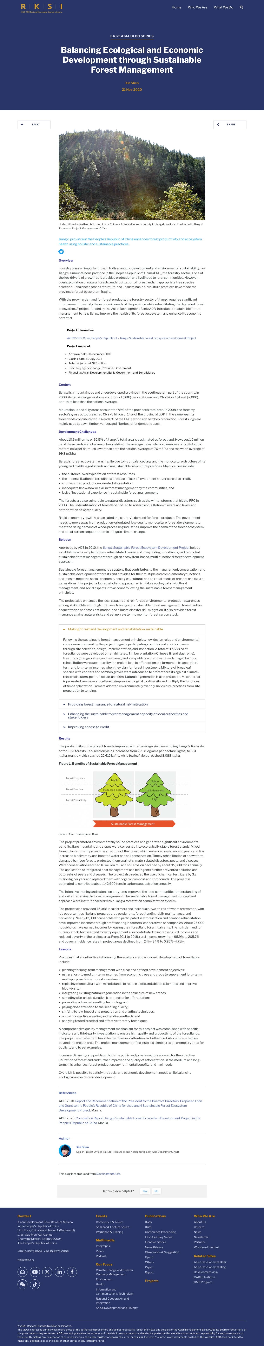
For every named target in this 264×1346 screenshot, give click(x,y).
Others (149, 1262)
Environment (104, 1279)
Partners (199, 1242)
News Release (154, 1247)
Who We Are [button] (197, 7)
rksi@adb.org (26, 1259)
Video (100, 1251)
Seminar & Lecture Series (112, 1227)
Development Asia (108, 1173)
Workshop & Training (109, 1232)
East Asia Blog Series (158, 1237)
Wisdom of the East (206, 1247)
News (197, 1232)
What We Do (223, 7)
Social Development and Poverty (117, 1307)
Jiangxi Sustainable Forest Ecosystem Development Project (146, 548)
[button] (132, 629)
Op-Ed (149, 1257)
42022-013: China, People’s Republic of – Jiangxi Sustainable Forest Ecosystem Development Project (131, 338)
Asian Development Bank (210, 1262)
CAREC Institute (204, 1277)
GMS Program (203, 1282)
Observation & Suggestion (162, 1252)
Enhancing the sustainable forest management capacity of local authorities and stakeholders (128, 715)
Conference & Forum (109, 1222)
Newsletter (201, 1237)
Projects (151, 1281)
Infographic (103, 1246)
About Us (200, 1222)
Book (148, 1222)
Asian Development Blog (210, 1267)
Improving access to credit (88, 727)
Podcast (101, 1256)
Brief (148, 1227)
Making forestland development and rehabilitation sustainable (115, 629)
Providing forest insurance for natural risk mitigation (108, 704)
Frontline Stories (155, 1242)
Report (149, 1272)
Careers (199, 1227)
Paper (149, 1267)
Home (176, 7)
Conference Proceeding (160, 1232)
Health (100, 1284)
